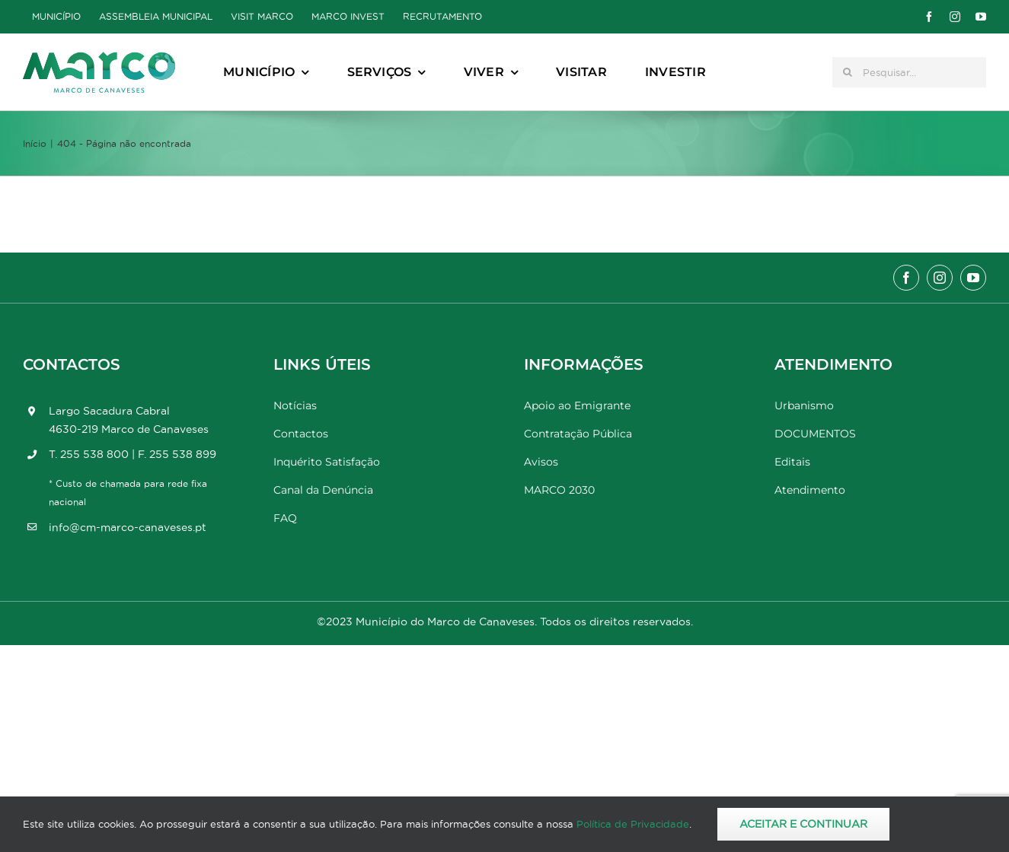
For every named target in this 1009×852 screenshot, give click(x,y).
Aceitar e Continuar (803, 824)
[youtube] (980, 16)
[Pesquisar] (847, 72)
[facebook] (929, 16)
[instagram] (955, 16)
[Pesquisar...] (909, 72)
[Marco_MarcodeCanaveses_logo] (99, 58)
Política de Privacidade (632, 824)
